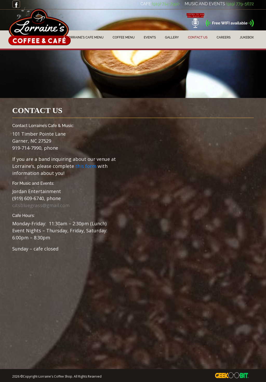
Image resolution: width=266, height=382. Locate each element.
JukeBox (247, 37)
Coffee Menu (124, 37)
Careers (224, 37)
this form (85, 166)
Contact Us (198, 37)
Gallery (172, 37)
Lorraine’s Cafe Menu (85, 37)
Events (150, 37)
